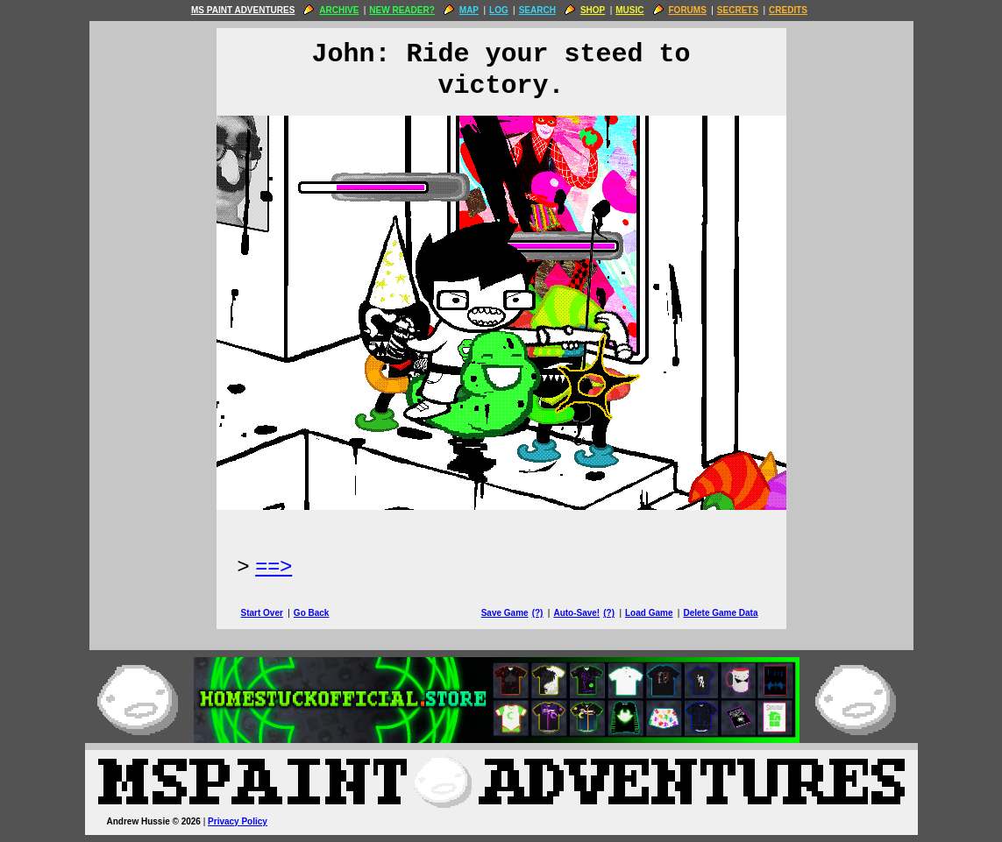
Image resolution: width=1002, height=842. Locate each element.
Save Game (505, 613)
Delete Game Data (720, 613)
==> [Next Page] (273, 565)
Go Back (312, 613)
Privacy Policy (237, 821)
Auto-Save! (576, 613)
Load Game (648, 613)
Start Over (262, 613)
